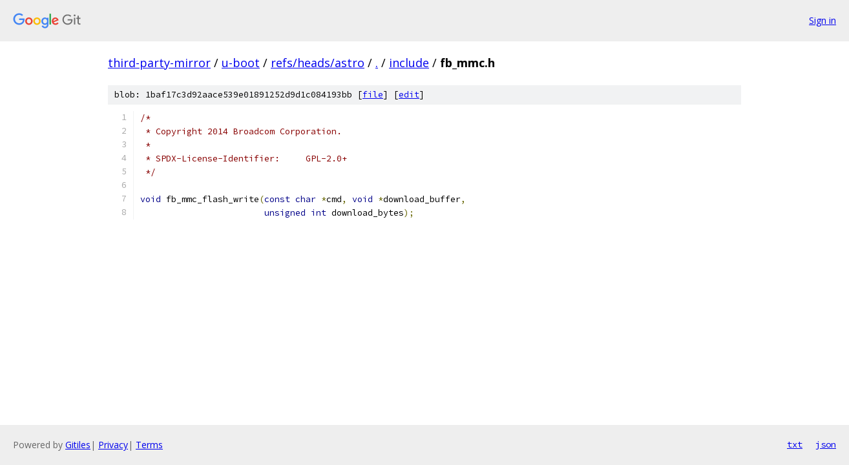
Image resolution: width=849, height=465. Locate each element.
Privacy (113, 445)
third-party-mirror (159, 62)
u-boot (241, 62)
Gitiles (77, 445)
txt (794, 444)
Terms (149, 445)
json (825, 444)
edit (409, 94)
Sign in (822, 20)
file (372, 94)
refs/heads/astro (317, 62)
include (409, 62)
